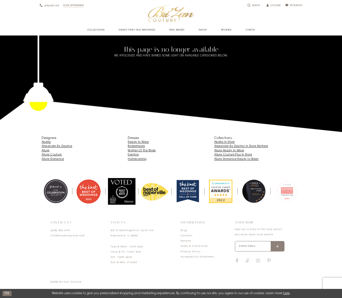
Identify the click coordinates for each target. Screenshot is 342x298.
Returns (186, 241)
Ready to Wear (138, 142)
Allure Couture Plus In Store (233, 155)
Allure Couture (52, 155)
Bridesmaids (136, 146)
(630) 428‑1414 (60, 230)
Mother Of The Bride (142, 150)
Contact (186, 236)
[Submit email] (277, 246)
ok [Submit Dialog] (6, 293)
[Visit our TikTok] (247, 261)
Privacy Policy (190, 252)
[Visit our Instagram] (258, 260)
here (286, 293)
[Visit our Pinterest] (269, 260)
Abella (46, 142)
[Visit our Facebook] (237, 260)
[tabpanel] (55, 191)
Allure (46, 150)
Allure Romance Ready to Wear (236, 159)
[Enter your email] (259, 246)
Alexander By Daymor (57, 146)
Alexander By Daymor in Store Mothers (241, 146)
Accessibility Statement (198, 257)
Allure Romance (53, 159)
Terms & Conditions (194, 246)
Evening (133, 155)
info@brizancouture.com (68, 236)
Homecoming (137, 159)
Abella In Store (224, 142)
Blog (184, 230)
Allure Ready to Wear (229, 150)
